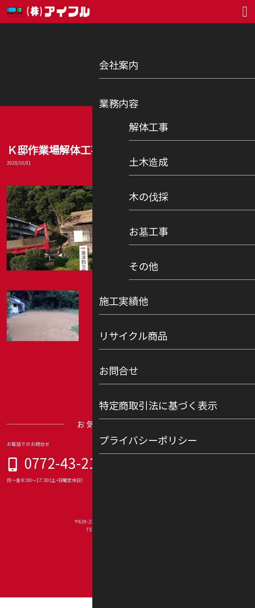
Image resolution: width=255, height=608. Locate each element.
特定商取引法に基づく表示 (167, 488)
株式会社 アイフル (127, 516)
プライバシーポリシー (220, 488)
